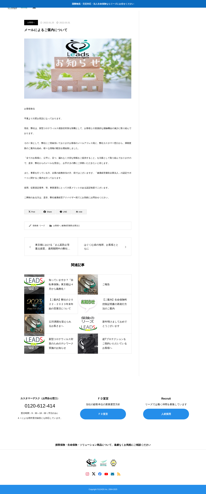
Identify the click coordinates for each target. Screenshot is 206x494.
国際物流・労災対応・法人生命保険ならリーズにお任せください (103, 4)
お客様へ (31, 22)
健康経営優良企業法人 (71, 226)
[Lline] (63, 211)
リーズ (42, 226)
